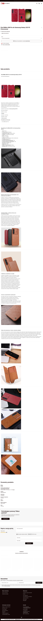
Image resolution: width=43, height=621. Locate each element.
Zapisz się (39, 582)
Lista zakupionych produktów (27, 596)
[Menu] (41, 3)
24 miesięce (2, 495)
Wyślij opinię (29, 543)
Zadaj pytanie (5, 518)
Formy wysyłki (4, 609)
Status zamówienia (5, 592)
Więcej (13, 489)
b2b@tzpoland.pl (17, 619)
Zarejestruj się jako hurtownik (27, 592)
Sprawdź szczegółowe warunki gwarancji (21, 553)
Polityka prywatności (5, 613)
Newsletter (4, 579)
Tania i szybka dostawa (6, 44)
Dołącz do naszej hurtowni (6, 606)
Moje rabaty (25, 599)
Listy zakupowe (25, 595)
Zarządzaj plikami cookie (6, 614)
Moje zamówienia (5, 590)
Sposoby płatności (5, 610)
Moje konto (25, 590)
